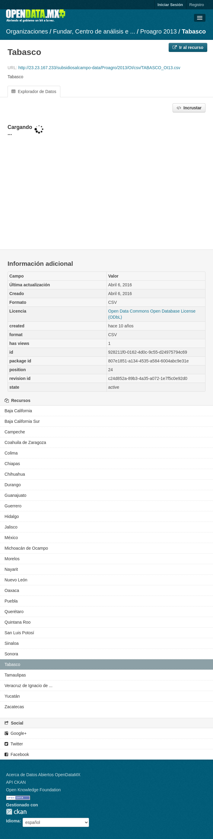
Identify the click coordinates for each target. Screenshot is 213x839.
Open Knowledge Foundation (33, 789)
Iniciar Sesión (170, 4)
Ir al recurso (188, 47)
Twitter (14, 743)
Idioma (13, 820)
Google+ (16, 733)
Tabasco (194, 31)
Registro (196, 4)
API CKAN (16, 782)
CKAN (16, 811)
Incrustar (189, 107)
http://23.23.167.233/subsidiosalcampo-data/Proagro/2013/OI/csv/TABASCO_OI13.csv (99, 67)
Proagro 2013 (158, 31)
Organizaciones (27, 31)
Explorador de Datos (33, 91)
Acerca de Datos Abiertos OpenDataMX (43, 774)
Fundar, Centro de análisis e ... (94, 31)
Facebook (17, 754)
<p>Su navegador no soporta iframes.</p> (106, 181)
